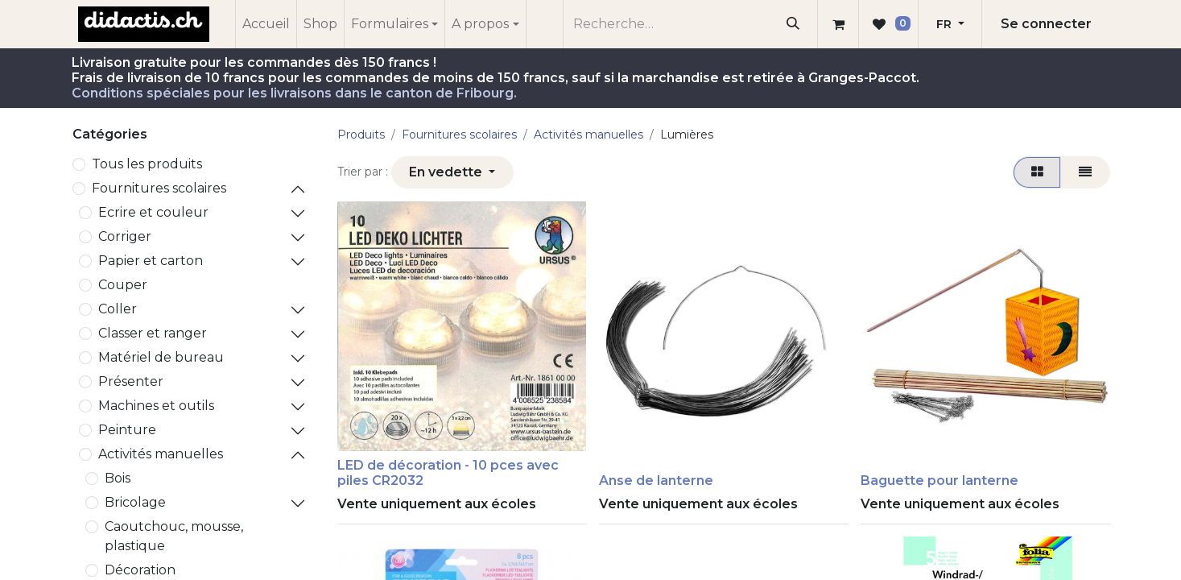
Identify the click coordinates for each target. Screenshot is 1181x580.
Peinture (127, 429)
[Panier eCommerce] (838, 24)
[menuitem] (266, 24)
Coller (117, 309)
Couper (122, 284)
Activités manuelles (160, 454)
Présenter (130, 381)
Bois (117, 478)
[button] (452, 172)
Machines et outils (156, 405)
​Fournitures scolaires (159, 188)
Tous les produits (147, 164)
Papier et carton (150, 260)
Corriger (124, 236)
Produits (361, 134)
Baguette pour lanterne (939, 480)
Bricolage (135, 502)
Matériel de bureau (161, 357)
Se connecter (1046, 23)
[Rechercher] (792, 24)
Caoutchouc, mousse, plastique (174, 536)
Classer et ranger (152, 333)
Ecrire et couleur (153, 212)
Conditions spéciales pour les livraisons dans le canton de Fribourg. (294, 93)
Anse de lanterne (656, 480)
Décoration (140, 570)
